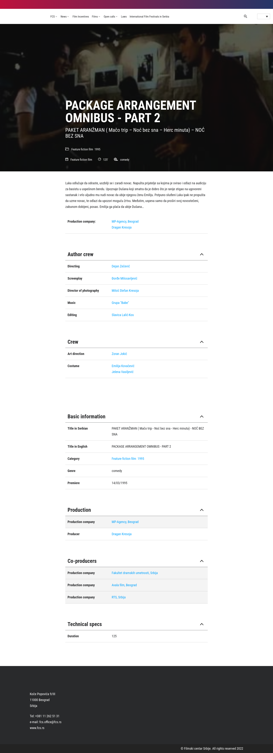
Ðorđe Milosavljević (124, 278)
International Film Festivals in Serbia (149, 16)
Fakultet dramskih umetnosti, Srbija (135, 573)
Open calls (109, 16)
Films (95, 16)
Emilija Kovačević (123, 366)
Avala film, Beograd (124, 585)
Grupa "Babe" (120, 303)
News (64, 16)
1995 (97, 149)
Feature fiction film (82, 149)
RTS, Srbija (119, 597)
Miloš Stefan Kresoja (125, 290)
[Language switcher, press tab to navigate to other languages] (263, 16)
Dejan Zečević (121, 266)
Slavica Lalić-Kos (123, 315)
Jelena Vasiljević (122, 372)
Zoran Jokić (119, 354)
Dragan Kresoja (122, 227)
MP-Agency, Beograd (125, 221)
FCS (52, 16)
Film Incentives (80, 16)
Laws (124, 16)
